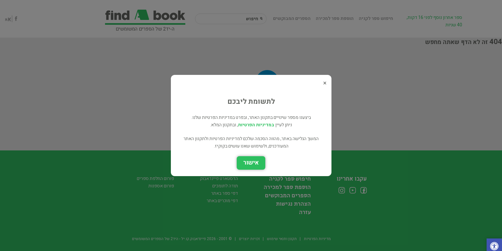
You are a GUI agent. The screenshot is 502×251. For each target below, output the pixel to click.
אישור (251, 162)
